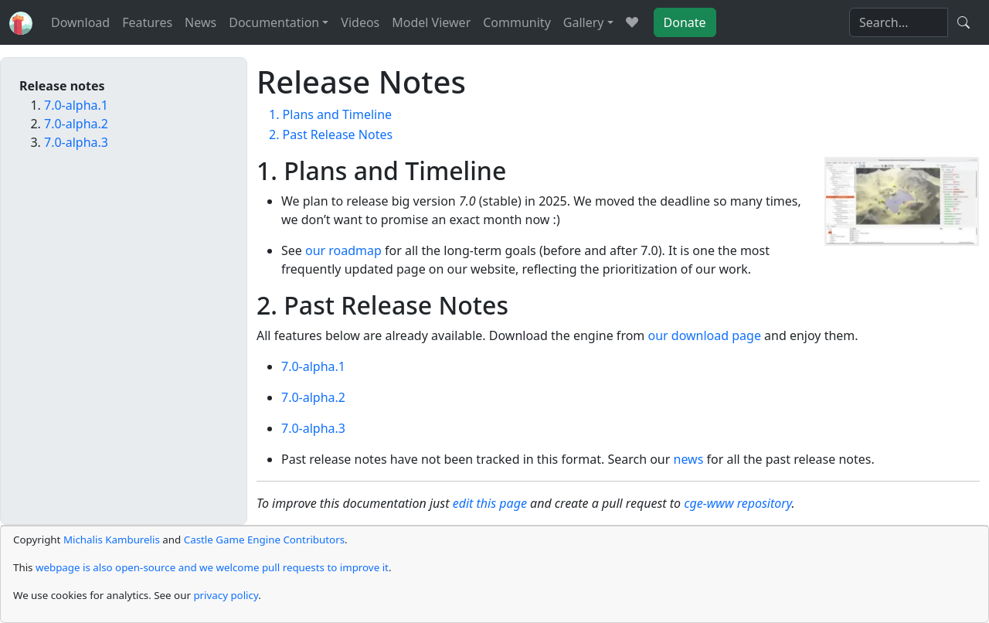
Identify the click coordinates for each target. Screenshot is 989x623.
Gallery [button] (583, 22)
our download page (703, 335)
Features (147, 22)
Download (80, 22)
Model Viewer (431, 22)
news (689, 459)
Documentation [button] (274, 22)
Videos (360, 22)
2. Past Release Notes (331, 134)
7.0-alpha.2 (313, 397)
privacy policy (225, 595)
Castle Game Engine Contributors (264, 539)
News (200, 22)
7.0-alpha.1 (313, 366)
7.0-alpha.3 (313, 428)
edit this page (490, 503)
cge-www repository (737, 503)
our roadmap (343, 250)
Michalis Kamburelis (111, 539)
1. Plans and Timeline (330, 114)
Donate (685, 22)
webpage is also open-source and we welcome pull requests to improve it (212, 567)
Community (517, 22)
